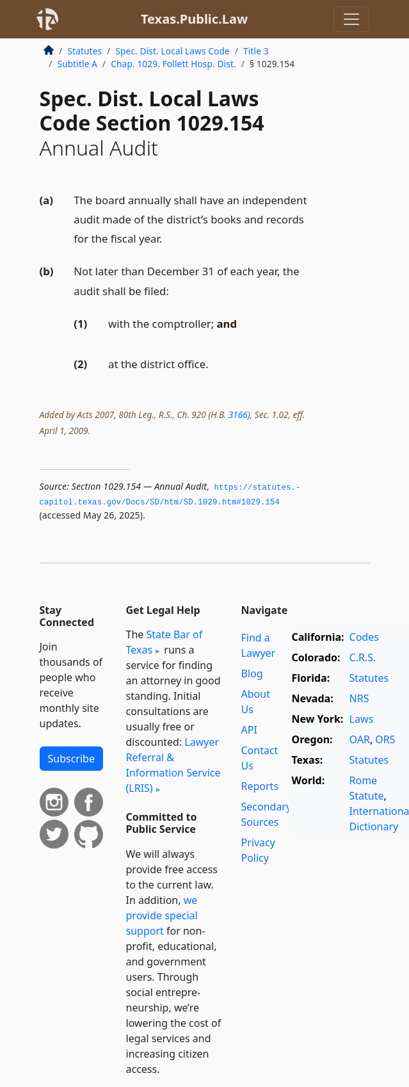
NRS (359, 698)
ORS (385, 739)
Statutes (85, 51)
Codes (364, 637)
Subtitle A (78, 64)
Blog (252, 673)
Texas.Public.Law (194, 19)
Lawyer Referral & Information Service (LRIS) (173, 765)
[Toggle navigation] (351, 19)
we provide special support (162, 915)
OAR (359, 739)
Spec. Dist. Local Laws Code (172, 51)
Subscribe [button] (71, 759)
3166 (238, 414)
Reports (260, 786)
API (249, 730)
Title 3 (256, 51)
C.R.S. (362, 657)
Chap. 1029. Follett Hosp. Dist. (173, 64)
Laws (361, 719)
